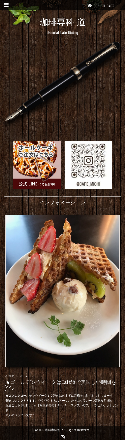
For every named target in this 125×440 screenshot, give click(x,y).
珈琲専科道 (52, 430)
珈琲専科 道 (62, 22)
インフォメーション (62, 202)
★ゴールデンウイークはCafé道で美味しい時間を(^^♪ (60, 385)
